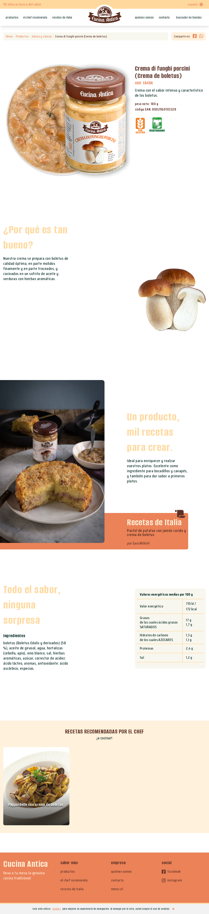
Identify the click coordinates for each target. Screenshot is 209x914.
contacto (117, 880)
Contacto (164, 17)
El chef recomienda (35, 17)
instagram (172, 880)
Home (9, 36)
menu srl (117, 889)
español (195, 4)
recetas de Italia (72, 889)
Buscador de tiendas (189, 17)
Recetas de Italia (62, 17)
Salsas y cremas (42, 36)
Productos (12, 17)
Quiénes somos (144, 17)
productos (67, 871)
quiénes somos (121, 871)
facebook (171, 871)
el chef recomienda (74, 880)
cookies (56, 909)
